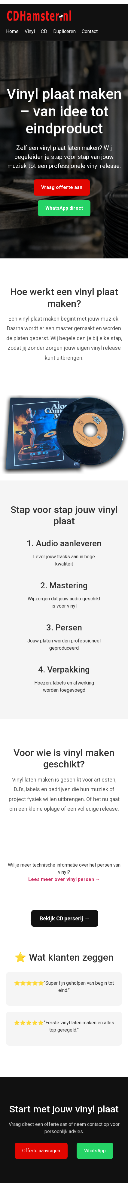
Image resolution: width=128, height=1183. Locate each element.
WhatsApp (95, 1151)
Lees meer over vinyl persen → (64, 879)
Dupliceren (64, 31)
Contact (90, 31)
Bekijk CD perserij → (65, 918)
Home (12, 31)
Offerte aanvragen (41, 1151)
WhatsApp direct (64, 208)
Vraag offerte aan (61, 187)
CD (44, 31)
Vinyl (30, 31)
